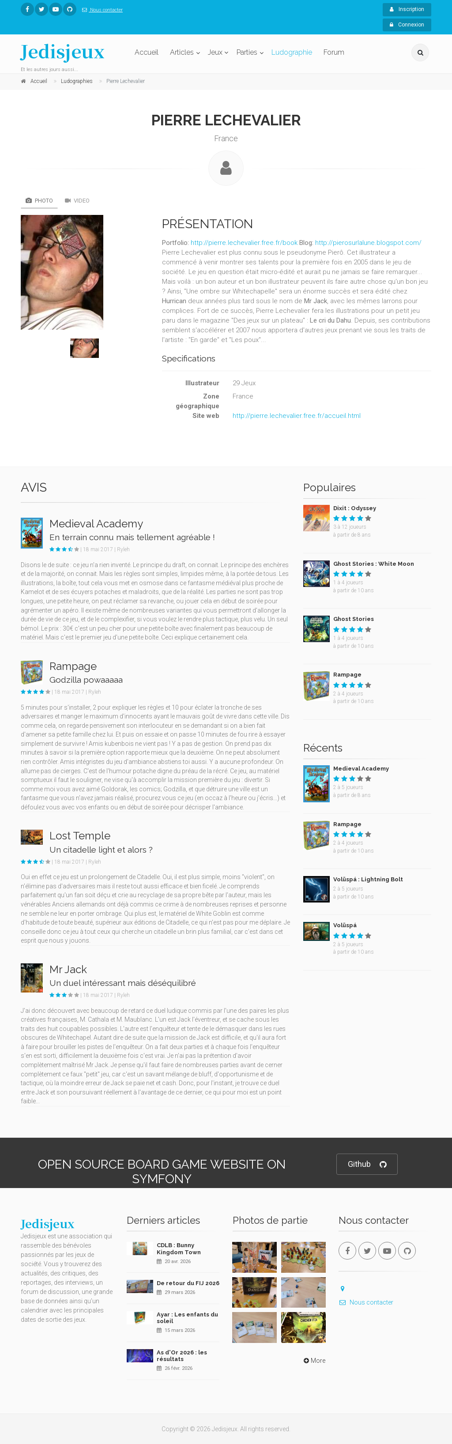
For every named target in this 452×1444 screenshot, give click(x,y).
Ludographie (291, 52)
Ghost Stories (353, 619)
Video (77, 200)
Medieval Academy (96, 523)
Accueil (146, 52)
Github (367, 1164)
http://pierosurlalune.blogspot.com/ (368, 243)
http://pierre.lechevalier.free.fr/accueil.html (297, 416)
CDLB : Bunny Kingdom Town (179, 1249)
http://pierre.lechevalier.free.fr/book (244, 243)
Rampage (73, 666)
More (313, 1360)
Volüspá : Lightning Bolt (368, 879)
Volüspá (345, 925)
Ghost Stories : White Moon (373, 563)
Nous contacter (101, 10)
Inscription (407, 9)
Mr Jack (68, 969)
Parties (247, 52)
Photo (39, 200)
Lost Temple (79, 835)
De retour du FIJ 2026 (188, 1283)
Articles (182, 52)
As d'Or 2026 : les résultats (182, 1356)
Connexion (407, 25)
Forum (334, 52)
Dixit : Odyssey (354, 508)
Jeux (215, 52)
